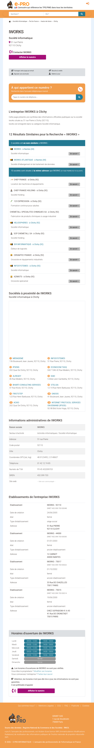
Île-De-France (34, 21)
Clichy (56, 21)
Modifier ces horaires (43, 671)
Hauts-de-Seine (46, 21)
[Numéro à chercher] (43, 97)
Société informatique (20, 21)
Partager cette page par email (22, 71)
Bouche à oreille (55, 71)
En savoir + (74, 154)
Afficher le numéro (27, 57)
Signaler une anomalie (20, 74)
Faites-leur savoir (45, 674)
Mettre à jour (54, 74)
